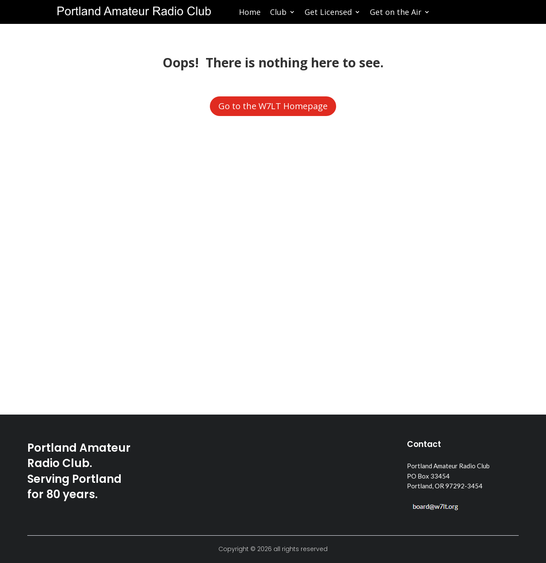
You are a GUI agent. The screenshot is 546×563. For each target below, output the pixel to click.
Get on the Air (395, 13)
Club (278, 13)
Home (250, 13)
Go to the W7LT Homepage (273, 106)
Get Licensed (328, 13)
